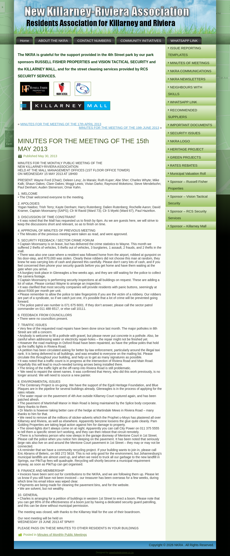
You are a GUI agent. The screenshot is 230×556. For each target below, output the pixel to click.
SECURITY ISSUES (185, 133)
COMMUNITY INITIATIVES (140, 40)
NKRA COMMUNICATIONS (190, 71)
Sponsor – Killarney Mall (188, 226)
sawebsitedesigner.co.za (121, 552)
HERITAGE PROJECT (187, 149)
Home (24, 40)
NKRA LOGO (180, 141)
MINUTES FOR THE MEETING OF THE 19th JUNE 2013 (119, 128)
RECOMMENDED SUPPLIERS (182, 113)
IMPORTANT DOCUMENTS (191, 125)
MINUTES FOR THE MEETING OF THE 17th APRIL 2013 (60, 124)
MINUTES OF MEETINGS (189, 63)
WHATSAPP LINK (184, 40)
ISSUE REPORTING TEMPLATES (184, 51)
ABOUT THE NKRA (53, 40)
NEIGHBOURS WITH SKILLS (185, 90)
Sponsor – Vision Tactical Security (188, 199)
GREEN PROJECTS (185, 157)
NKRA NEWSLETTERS (188, 79)
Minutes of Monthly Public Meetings (62, 534)
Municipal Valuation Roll (188, 173)
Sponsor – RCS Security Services (187, 214)
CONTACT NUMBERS (94, 40)
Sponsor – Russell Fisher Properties (188, 185)
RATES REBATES (183, 165)
